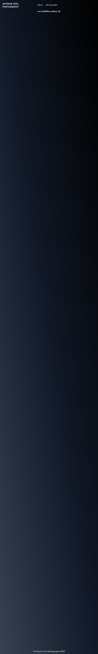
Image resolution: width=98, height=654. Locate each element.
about (40, 5)
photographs (51, 5)
